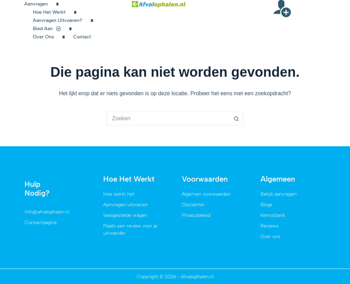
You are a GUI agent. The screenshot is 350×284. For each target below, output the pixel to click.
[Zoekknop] (236, 118)
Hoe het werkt (49, 12)
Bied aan (47, 29)
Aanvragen (36, 4)
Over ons (43, 37)
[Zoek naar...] (168, 118)
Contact (82, 37)
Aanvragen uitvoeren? (57, 20)
